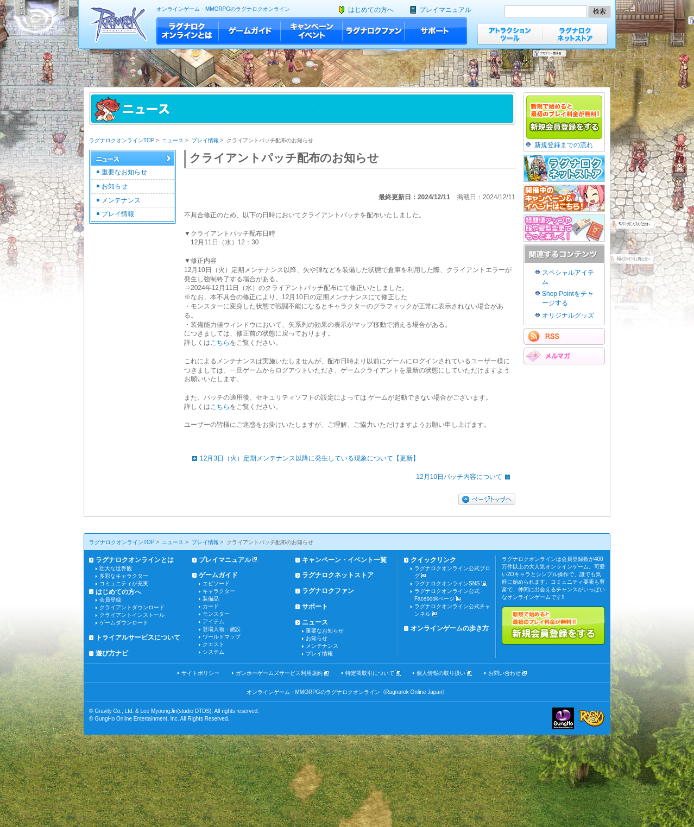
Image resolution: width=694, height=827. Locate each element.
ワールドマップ (222, 637)
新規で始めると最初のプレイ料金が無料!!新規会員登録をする (553, 626)
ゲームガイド (250, 31)
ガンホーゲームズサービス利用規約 (279, 673)
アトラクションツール (509, 34)
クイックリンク (433, 560)
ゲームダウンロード (123, 623)
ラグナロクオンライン (118, 24)
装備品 (211, 599)
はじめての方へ (371, 10)
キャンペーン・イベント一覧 (344, 560)
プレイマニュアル (445, 10)
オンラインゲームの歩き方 (450, 628)
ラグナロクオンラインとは (187, 31)
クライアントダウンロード (132, 607)
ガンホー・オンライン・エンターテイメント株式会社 (563, 718)
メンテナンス (121, 200)
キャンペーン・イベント (312, 31)
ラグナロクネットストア (575, 34)
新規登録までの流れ (563, 145)
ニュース (173, 140)
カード (211, 606)
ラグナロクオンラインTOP (121, 140)
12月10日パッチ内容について (465, 477)
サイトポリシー (200, 673)
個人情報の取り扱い (441, 673)
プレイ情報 (205, 140)
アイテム (213, 621)
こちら (220, 342)
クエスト (213, 644)
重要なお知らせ (124, 172)
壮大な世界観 (115, 568)
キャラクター (219, 591)
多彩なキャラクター (123, 576)
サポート (436, 31)
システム (213, 652)
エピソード (216, 583)
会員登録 (110, 600)
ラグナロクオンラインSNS (447, 583)
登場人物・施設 (222, 629)
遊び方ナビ (112, 653)
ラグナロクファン (374, 31)
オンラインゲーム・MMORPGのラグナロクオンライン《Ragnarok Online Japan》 (347, 692)
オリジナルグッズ (568, 315)
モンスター (216, 614)
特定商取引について (369, 673)
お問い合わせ (504, 673)
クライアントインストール (132, 615)
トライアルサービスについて (138, 637)
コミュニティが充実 (123, 583)
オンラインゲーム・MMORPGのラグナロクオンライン (223, 9)
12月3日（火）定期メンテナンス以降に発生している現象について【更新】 (303, 458)
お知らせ (115, 186)
